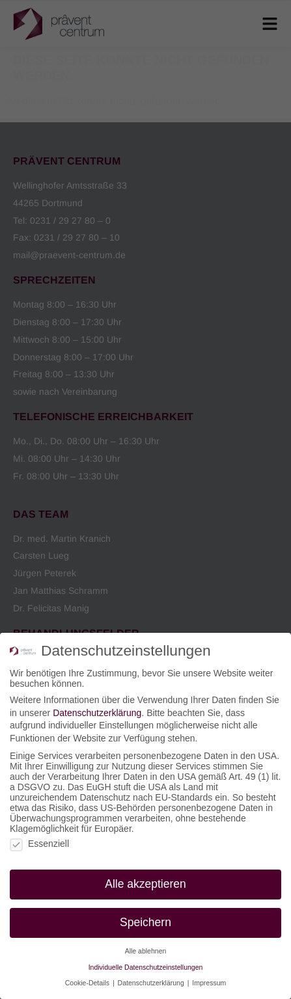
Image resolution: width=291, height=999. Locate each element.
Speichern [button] (145, 922)
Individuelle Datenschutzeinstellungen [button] (146, 967)
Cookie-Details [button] (88, 983)
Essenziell (39, 843)
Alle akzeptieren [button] (145, 883)
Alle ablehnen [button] (146, 951)
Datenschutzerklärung (97, 713)
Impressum (209, 983)
